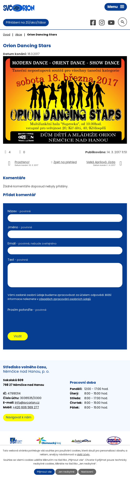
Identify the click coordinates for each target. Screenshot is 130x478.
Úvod (6, 35)
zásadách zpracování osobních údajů (65, 299)
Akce (18, 35)
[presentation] (33, 319)
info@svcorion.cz (27, 403)
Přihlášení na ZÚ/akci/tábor (26, 22)
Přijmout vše (44, 471)
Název (19, 211)
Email (32, 243)
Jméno (20, 227)
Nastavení (87, 471)
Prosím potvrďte (27, 310)
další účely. (83, 454)
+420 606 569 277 (26, 407)
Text (18, 260)
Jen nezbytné (66, 471)
